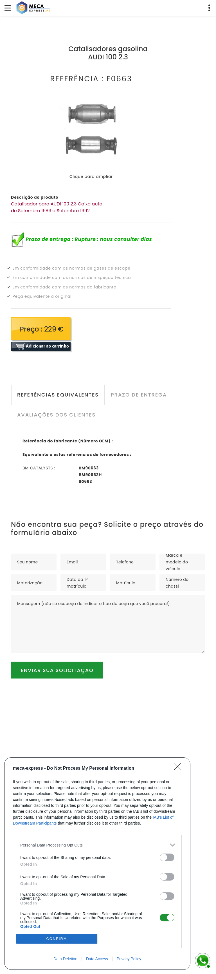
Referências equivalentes (57, 394)
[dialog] (97, 863)
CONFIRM (56, 939)
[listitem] (97, 845)
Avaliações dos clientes (56, 414)
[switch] (167, 857)
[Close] (179, 768)
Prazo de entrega (138, 394)
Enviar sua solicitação (57, 670)
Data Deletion (65, 959)
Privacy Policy (129, 959)
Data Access (97, 959)
